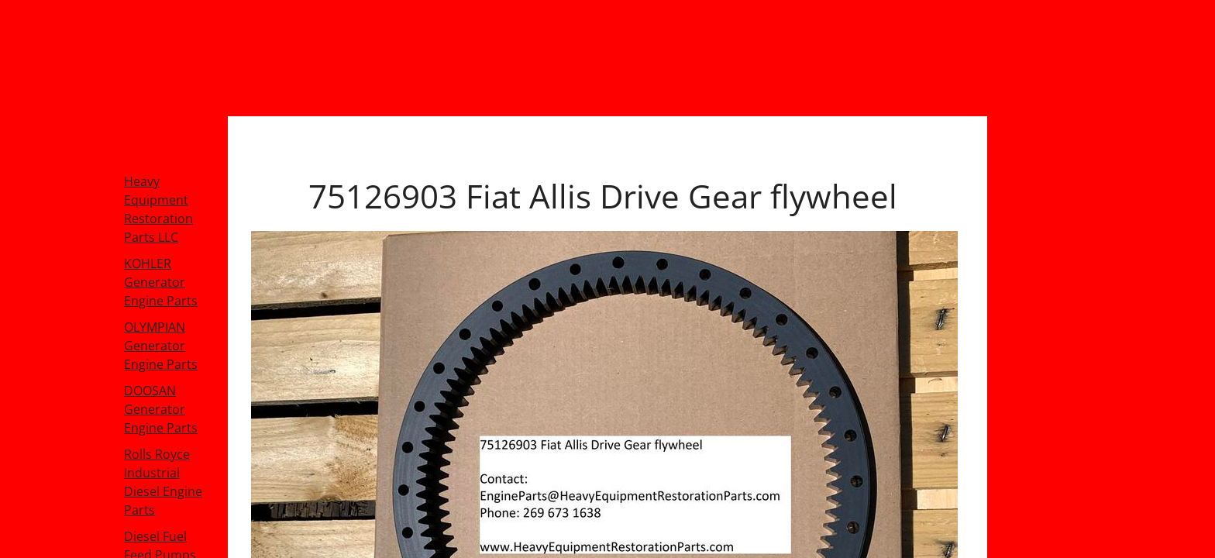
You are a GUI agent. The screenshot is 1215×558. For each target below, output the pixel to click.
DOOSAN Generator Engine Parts (161, 409)
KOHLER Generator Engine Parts (161, 282)
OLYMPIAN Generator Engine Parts (161, 346)
